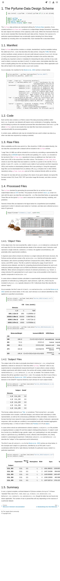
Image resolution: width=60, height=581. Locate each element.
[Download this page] (53, 2)
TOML (47, 52)
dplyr (47, 423)
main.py (47, 193)
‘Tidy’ (23, 412)
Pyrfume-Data (39, 27)
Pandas (35, 423)
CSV (16, 192)
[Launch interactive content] (46, 2)
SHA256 (15, 155)
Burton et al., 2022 (29, 70)
